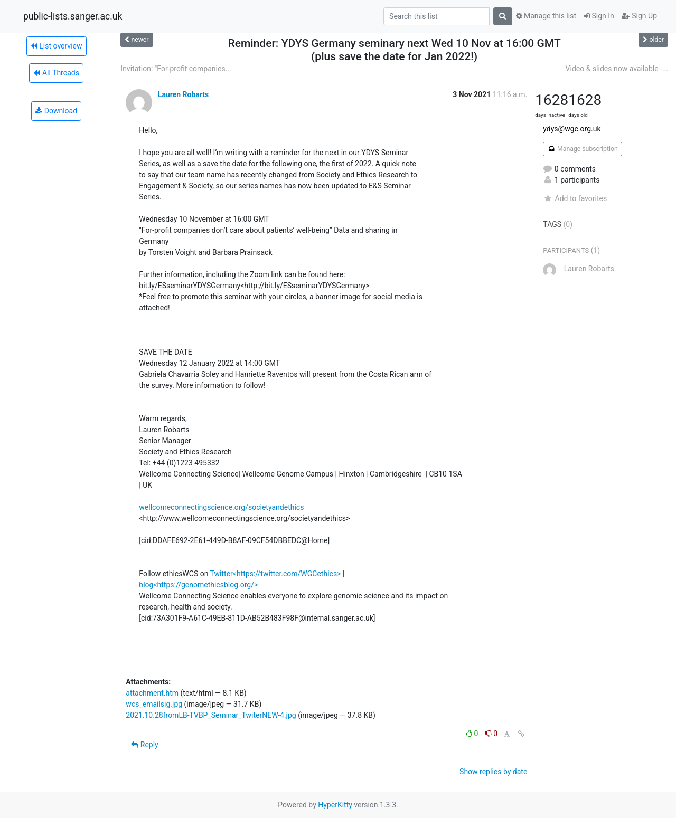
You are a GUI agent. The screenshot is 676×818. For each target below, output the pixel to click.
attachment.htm (152, 693)
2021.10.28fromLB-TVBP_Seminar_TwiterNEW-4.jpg (211, 715)
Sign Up (639, 16)
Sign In (599, 16)
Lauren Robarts (183, 94)
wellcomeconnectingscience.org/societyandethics (221, 507)
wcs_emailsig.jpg (154, 704)
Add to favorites (575, 198)
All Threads (56, 73)
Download (56, 111)
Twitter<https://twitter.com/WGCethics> (275, 573)
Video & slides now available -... (617, 68)
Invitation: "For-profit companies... (175, 68)
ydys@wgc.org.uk (571, 129)
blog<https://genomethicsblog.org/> (198, 585)
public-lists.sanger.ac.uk (72, 16)
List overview (56, 46)
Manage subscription (582, 149)
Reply (144, 744)
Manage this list (546, 16)
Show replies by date (493, 771)
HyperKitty (335, 805)
